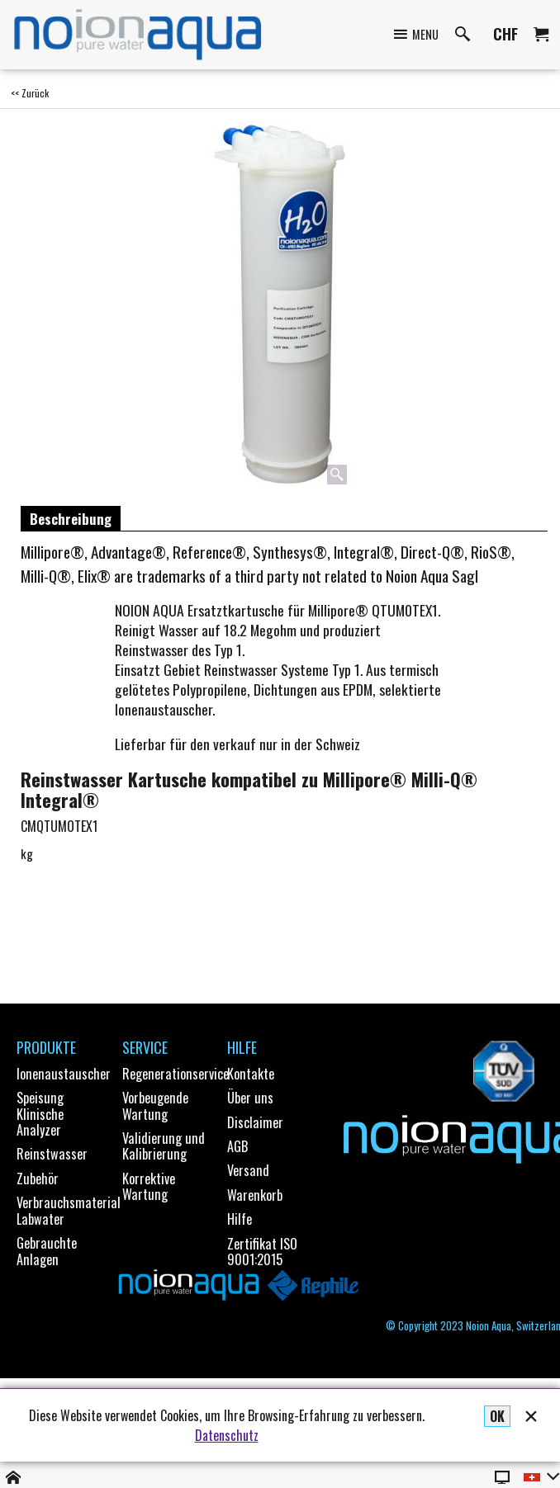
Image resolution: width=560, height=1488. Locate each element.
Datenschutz (227, 1435)
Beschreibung (71, 518)
